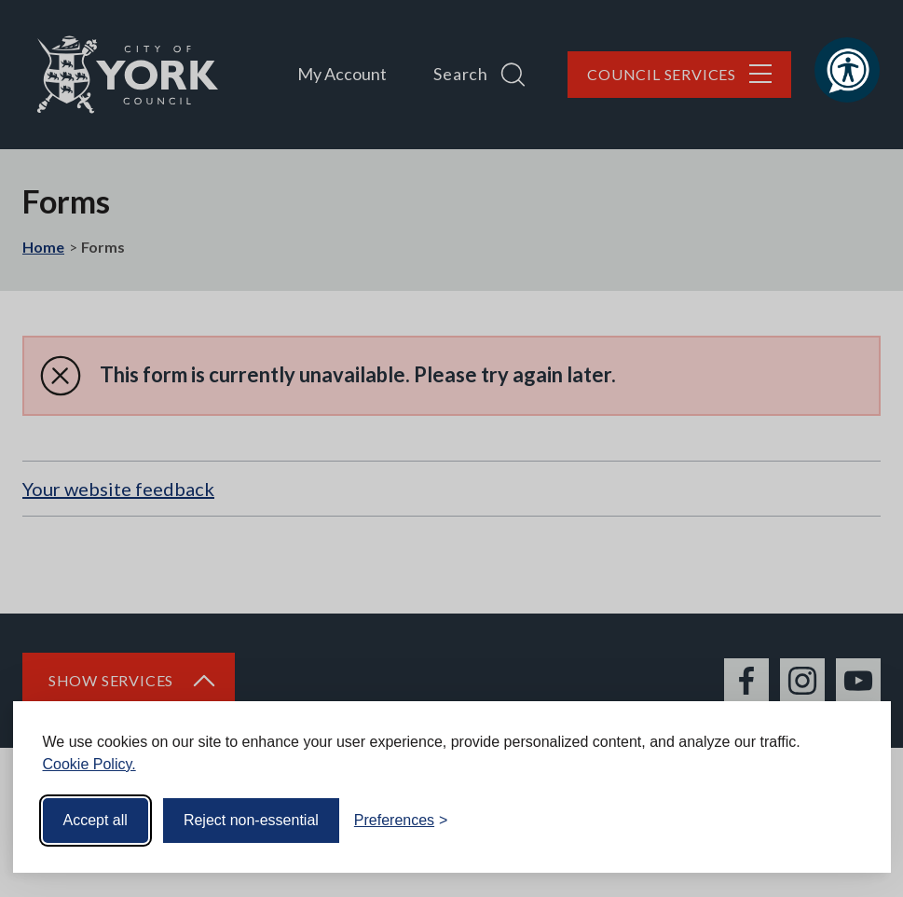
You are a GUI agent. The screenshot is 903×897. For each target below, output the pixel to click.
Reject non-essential (251, 820)
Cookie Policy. (89, 764)
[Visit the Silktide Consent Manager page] (850, 820)
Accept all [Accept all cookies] (95, 820)
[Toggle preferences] (401, 820)
